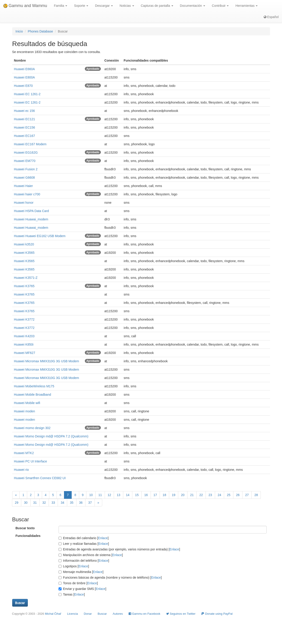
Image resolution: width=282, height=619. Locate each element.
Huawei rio (21, 469)
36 (81, 502)
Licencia (72, 613)
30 (26, 502)
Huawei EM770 (25, 161)
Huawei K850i (23, 344)
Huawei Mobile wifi (27, 403)
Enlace (103, 538)
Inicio (19, 31)
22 (201, 495)
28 (256, 495)
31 (35, 502)
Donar (88, 613)
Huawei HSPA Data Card (31, 211)
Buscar (102, 613)
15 (137, 495)
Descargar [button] (104, 5)
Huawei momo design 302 (32, 428)
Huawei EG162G (26, 152)
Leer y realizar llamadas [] (84, 543)
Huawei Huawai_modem (31, 219)
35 (71, 502)
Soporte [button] (81, 5)
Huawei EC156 (24, 127)
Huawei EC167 (24, 136)
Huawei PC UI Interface (30, 461)
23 (210, 495)
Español (271, 17)
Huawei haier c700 (27, 194)
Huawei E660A (24, 69)
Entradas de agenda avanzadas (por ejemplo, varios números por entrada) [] (119, 549)
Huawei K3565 (24, 252)
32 (44, 502)
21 (192, 495)
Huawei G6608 (24, 177)
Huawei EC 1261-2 (27, 94)
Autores (118, 613)
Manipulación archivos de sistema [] (91, 555)
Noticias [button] (127, 5)
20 (183, 495)
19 (173, 495)
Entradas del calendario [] (84, 538)
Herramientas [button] (246, 5)
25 (228, 495)
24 (219, 495)
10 (91, 495)
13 (118, 495)
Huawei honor (23, 202)
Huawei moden (24, 411)
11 (100, 495)
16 (146, 495)
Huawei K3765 (24, 286)
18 (164, 495)
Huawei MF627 (24, 353)
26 (238, 495)
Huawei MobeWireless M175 (34, 386)
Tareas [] (72, 594)
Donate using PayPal (216, 613)
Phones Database (40, 31)
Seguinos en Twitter (181, 613)
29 (17, 502)
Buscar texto (25, 528)
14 (128, 495)
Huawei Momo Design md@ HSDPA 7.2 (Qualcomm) (51, 436)
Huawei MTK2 (24, 453)
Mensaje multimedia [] (81, 572)
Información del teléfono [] (84, 560)
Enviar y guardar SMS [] (82, 589)
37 (90, 502)
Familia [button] (60, 5)
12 (109, 495)
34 (62, 502)
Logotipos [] (74, 566)
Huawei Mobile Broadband (32, 394)
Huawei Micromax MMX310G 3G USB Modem (46, 361)
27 (247, 495)
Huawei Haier (23, 186)
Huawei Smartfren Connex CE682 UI (40, 478)
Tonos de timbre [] (78, 583)
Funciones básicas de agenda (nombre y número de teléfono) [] (110, 577)
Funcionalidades (28, 536)
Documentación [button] (192, 5)
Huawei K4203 (24, 336)
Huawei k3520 (24, 244)
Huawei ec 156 (24, 111)
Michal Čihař (53, 613)
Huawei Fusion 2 (26, 169)
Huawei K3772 (24, 319)
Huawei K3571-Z (26, 277)
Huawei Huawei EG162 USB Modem (40, 236)
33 (53, 502)
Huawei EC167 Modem (30, 144)
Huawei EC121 (24, 119)
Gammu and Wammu (25, 5)
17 (155, 495)
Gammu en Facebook (144, 613)
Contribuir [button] (220, 5)
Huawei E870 (23, 86)
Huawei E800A (24, 77)
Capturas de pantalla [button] (157, 5)
